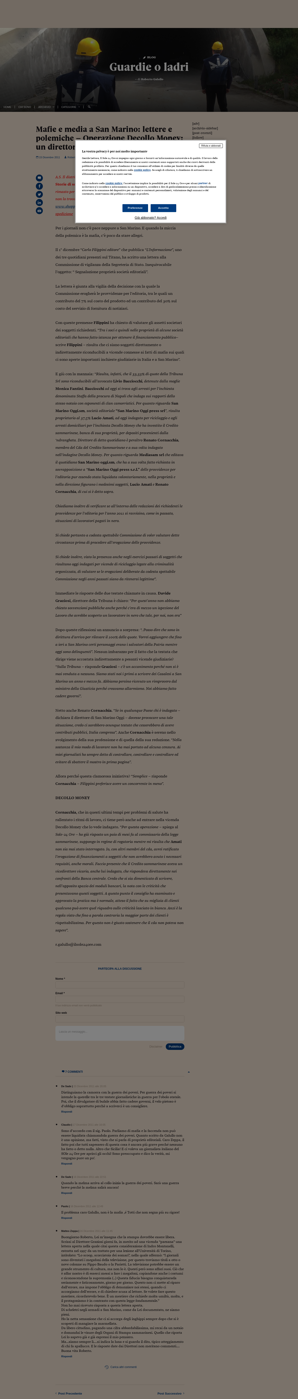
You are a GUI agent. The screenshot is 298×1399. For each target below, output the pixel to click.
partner (203, 183)
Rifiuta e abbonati (211, 145)
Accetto (163, 207)
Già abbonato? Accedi (151, 218)
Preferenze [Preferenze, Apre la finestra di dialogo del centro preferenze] (135, 207)
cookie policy (142, 169)
